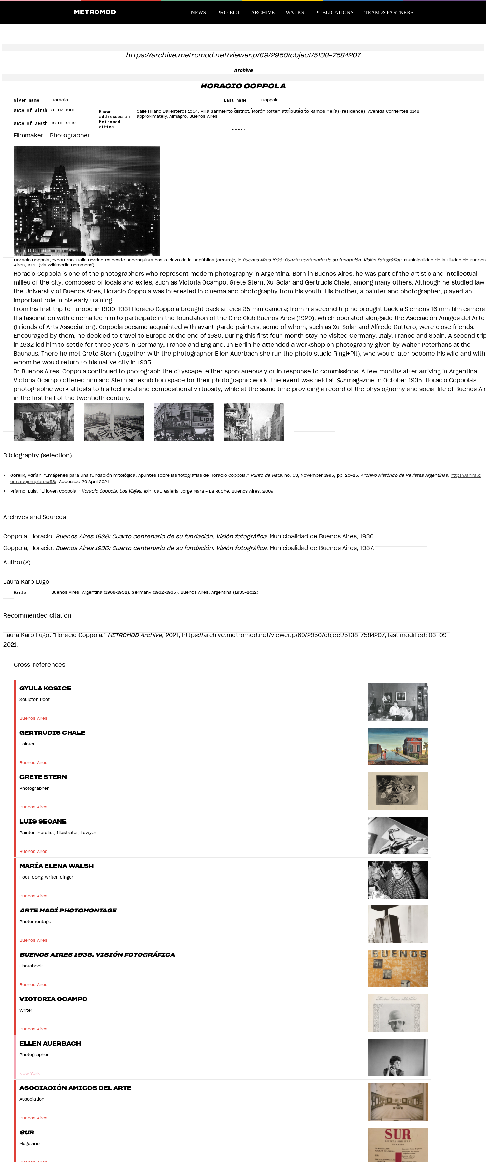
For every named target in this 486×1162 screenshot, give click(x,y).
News (198, 12)
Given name (26, 100)
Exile (20, 592)
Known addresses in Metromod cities (114, 119)
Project (228, 12)
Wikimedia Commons (70, 265)
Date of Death (30, 123)
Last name (235, 100)
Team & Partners (388, 12)
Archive (263, 12)
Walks (295, 12)
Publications (334, 12)
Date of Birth (30, 110)
